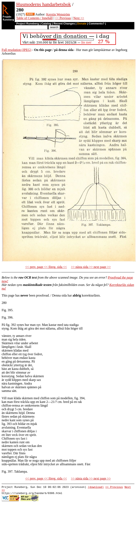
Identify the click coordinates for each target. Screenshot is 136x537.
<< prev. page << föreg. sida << (46, 267)
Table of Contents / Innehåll (34, 18)
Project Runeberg (27, 23)
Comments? (97, 23)
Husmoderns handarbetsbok (43, 4)
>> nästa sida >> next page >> (91, 267)
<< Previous (63, 18)
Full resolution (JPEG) (16, 50)
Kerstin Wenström (58, 14)
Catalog (46, 23)
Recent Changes (64, 23)
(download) (96, 487)
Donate (81, 23)
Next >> (78, 18)
